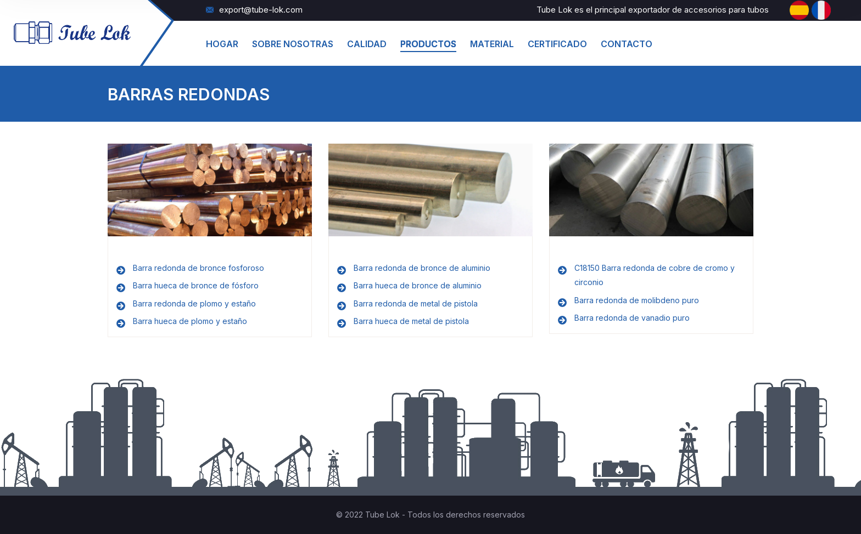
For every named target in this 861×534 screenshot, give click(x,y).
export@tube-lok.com (254, 9)
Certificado (557, 43)
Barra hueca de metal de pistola (411, 321)
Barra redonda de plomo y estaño (194, 303)
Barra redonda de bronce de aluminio (422, 267)
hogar (222, 43)
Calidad (367, 43)
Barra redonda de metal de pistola (416, 303)
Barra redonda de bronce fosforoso (198, 267)
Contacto (626, 43)
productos (428, 43)
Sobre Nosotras (292, 43)
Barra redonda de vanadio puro (632, 317)
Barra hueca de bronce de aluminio (418, 285)
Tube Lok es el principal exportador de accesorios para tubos (652, 9)
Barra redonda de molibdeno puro (636, 300)
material (492, 43)
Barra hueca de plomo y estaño (190, 321)
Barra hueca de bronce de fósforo (196, 285)
